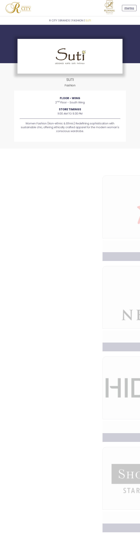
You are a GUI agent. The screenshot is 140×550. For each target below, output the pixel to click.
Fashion (77, 20)
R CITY (53, 20)
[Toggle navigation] (129, 8)
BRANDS (64, 20)
